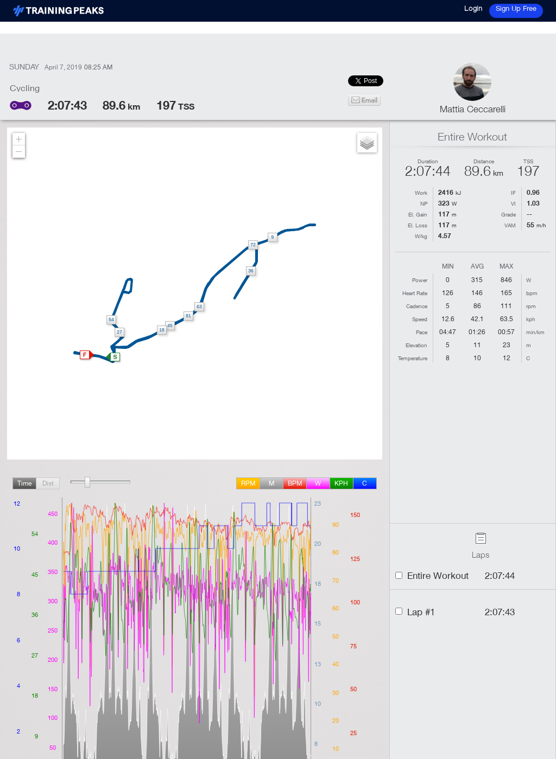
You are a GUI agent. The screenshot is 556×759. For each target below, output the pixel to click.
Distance (483, 161)
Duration (428, 161)
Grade (508, 214)
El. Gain (417, 214)
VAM (510, 225)
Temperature (412, 358)
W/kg (421, 236)
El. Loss (417, 225)
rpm (248, 483)
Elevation (416, 345)
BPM (295, 483)
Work (421, 192)
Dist (48, 483)
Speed (419, 319)
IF (513, 192)
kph (341, 483)
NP (423, 203)
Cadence (416, 306)
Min (448, 266)
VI (513, 203)
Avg (477, 266)
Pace (421, 332)
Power (419, 280)
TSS (528, 161)
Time (24, 483)
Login (473, 8)
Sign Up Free (516, 8)
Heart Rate (414, 293)
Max (506, 266)
